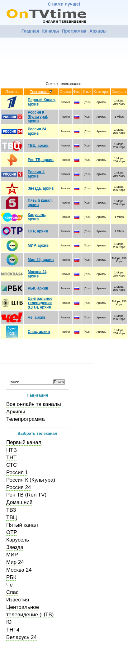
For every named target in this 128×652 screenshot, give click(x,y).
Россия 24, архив (37, 131)
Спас (12, 592)
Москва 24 (19, 570)
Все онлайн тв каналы (33, 404)
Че (9, 585)
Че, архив (36, 317)
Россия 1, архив (36, 174)
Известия (17, 600)
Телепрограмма (25, 419)
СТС (11, 465)
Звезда (14, 547)
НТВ (11, 450)
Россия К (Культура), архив (38, 116)
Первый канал (23, 442)
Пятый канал (22, 525)
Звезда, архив (41, 188)
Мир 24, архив (41, 260)
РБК (11, 577)
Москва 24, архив (38, 274)
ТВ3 (11, 510)
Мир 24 (15, 562)
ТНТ (11, 458)
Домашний (19, 502)
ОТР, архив (38, 231)
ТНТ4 (13, 630)
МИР (12, 555)
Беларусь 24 (21, 637)
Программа (74, 31)
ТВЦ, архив (38, 145)
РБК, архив (38, 288)
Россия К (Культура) (30, 480)
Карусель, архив (37, 217)
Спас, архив (39, 332)
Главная (30, 31)
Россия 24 (18, 487)
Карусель (17, 540)
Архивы (98, 31)
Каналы (50, 31)
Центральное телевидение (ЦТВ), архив (40, 302)
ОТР (11, 532)
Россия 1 (17, 472)
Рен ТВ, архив (41, 160)
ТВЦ (11, 517)
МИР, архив (38, 245)
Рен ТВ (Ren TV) (26, 495)
